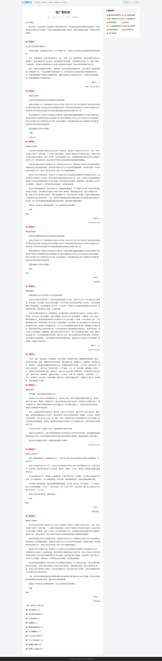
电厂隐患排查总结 (32, 627)
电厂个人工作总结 (32, 640)
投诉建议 (135, 2)
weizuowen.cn (84, 659)
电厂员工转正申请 (32, 614)
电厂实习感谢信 (31, 631)
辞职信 (56, 2)
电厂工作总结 (31, 618)
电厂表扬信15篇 (31, 644)
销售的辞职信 (113, 29)
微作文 (44, 2)
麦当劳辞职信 (129, 29)
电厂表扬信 (30, 623)
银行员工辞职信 (129, 26)
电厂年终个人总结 (32, 649)
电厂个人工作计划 (32, 636)
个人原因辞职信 (129, 19)
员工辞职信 (112, 33)
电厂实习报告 (31, 610)
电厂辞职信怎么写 (115, 19)
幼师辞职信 (112, 22)
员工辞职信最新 (129, 15)
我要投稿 (126, 2)
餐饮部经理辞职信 (115, 15)
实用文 (50, 2)
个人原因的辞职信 (115, 26)
